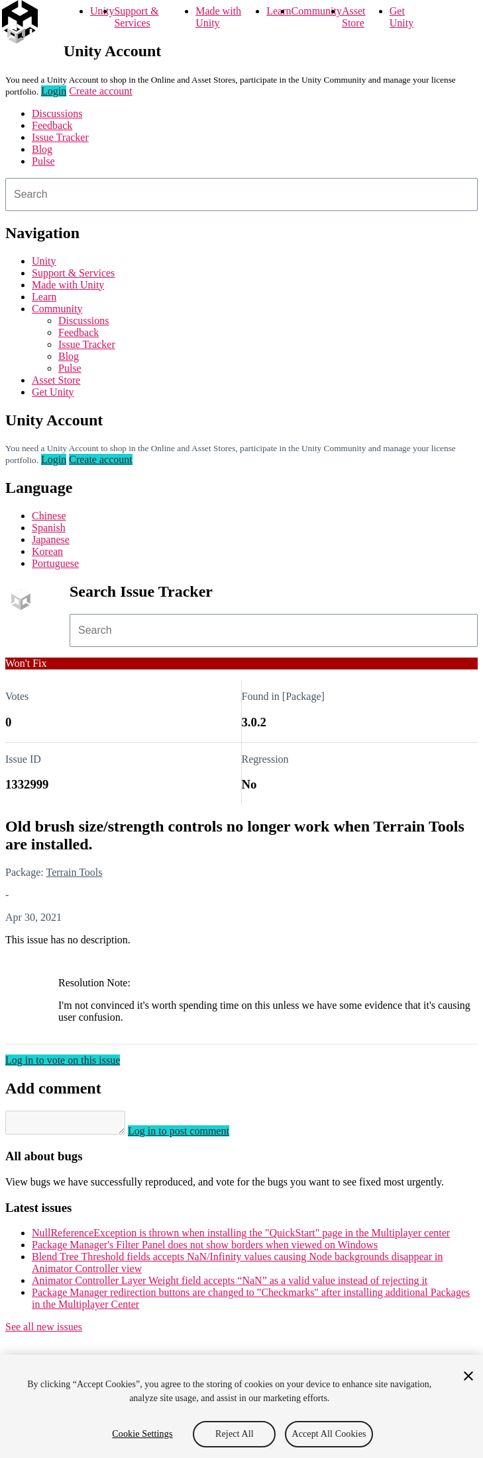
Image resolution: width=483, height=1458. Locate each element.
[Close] (468, 1376)
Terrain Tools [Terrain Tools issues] (74, 872)
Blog (42, 149)
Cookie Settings (142, 1434)
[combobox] (241, 194)
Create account (101, 91)
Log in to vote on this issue (62, 1060)
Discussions (57, 113)
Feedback (52, 125)
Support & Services (136, 16)
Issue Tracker (60, 137)
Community (317, 11)
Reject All (234, 1434)
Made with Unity (218, 16)
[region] (241, 1406)
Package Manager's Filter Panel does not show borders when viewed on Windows (205, 1248)
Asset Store (354, 16)
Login (53, 91)
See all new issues (43, 1330)
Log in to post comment (191, 1134)
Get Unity (401, 16)
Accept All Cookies (329, 1434)
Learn (278, 11)
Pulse (43, 161)
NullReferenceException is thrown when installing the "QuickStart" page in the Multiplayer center (241, 1236)
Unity (102, 11)
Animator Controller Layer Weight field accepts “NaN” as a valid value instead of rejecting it (229, 1284)
